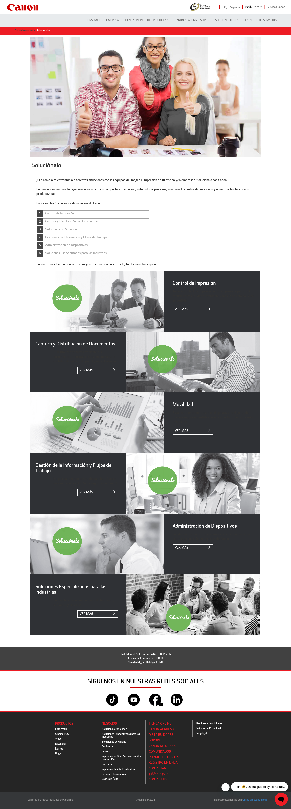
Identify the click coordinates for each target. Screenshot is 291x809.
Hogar (58, 753)
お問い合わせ (253, 7)
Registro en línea (163, 762)
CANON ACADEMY (186, 20)
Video (58, 739)
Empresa (112, 20)
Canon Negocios (24, 30)
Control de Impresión (59, 213)
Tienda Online (134, 20)
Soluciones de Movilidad (62, 229)
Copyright (201, 733)
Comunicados (160, 751)
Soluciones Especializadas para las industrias (76, 253)
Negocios (109, 723)
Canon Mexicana (162, 746)
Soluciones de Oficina (114, 742)
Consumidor (94, 20)
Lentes (59, 748)
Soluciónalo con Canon (114, 729)
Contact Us (158, 779)
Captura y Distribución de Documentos (71, 221)
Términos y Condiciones (209, 723)
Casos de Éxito (110, 779)
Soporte (206, 20)
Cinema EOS (62, 734)
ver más (193, 309)
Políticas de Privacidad (208, 728)
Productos (64, 723)
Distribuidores (158, 20)
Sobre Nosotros (227, 20)
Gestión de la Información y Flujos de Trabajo (76, 237)
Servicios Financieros (114, 774)
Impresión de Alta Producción (118, 769)
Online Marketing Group (254, 800)
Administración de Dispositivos (66, 245)
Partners (107, 764)
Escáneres (61, 744)
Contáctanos (160, 768)
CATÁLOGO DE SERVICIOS (261, 20)
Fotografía (61, 729)
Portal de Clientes (164, 757)
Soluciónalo (43, 30)
